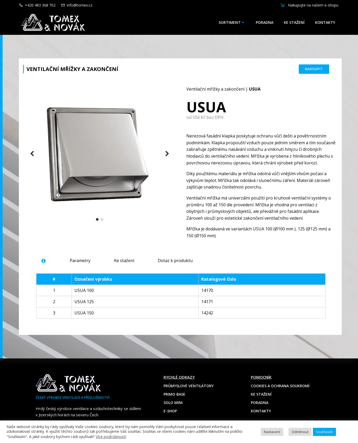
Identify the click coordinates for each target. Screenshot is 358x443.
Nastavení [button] (272, 431)
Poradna (264, 22)
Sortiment (232, 22)
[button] (97, 219)
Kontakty (325, 22)
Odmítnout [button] (300, 431)
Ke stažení (294, 22)
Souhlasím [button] (324, 431)
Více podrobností (111, 436)
